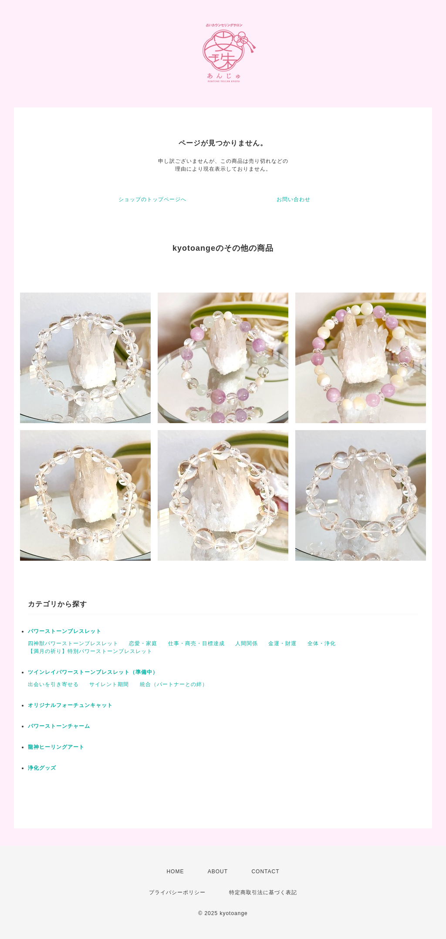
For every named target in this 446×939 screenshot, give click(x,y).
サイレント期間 (109, 684)
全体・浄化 (321, 643)
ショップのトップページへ (152, 199)
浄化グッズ (42, 768)
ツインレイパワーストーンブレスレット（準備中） (93, 672)
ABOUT (218, 871)
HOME (175, 871)
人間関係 (246, 643)
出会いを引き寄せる (53, 684)
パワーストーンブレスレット (64, 631)
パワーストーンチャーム (59, 726)
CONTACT (265, 871)
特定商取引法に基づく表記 (263, 892)
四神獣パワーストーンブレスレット (73, 643)
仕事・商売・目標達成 (196, 643)
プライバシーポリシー (177, 892)
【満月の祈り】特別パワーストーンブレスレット (90, 651)
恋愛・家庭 (143, 643)
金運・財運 (282, 643)
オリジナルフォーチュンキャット (70, 705)
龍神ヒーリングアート (56, 747)
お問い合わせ (294, 199)
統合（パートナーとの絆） (174, 684)
